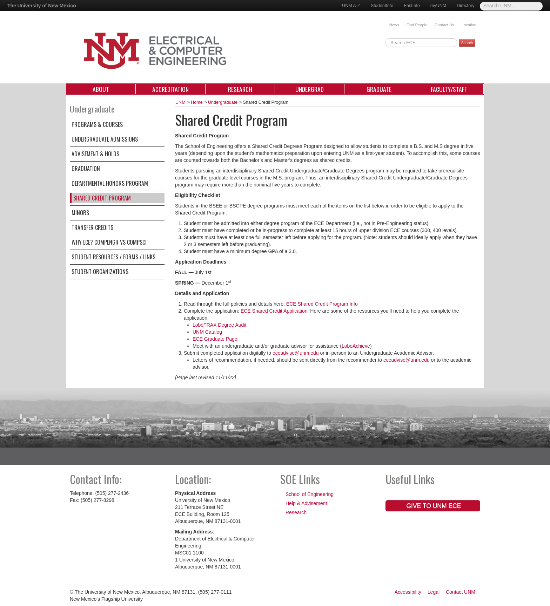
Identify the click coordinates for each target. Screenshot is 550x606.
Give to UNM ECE (433, 505)
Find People (417, 25)
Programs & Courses (97, 124)
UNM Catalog (207, 332)
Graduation (86, 168)
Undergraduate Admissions (105, 139)
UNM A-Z (351, 5)
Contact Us (444, 25)
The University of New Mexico (41, 5)
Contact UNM (460, 592)
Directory (465, 5)
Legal (434, 592)
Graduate (379, 89)
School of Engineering (310, 494)
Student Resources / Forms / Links (113, 257)
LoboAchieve (356, 346)
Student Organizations (100, 271)
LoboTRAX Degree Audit (219, 325)
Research (240, 89)
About (101, 89)
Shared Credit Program (102, 198)
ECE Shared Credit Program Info (322, 304)
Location (469, 25)
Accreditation (170, 89)
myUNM (438, 5)
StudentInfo (382, 5)
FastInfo (412, 5)
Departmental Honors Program (110, 183)
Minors (80, 213)
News (394, 25)
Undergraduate (222, 102)
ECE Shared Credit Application (274, 311)
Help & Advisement (306, 503)
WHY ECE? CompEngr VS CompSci (109, 242)
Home (197, 102)
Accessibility (408, 592)
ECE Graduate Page (215, 339)
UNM (180, 102)
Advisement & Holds (95, 154)
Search (467, 43)
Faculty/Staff (449, 89)
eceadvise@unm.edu (296, 353)
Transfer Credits (92, 227)
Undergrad (309, 89)
